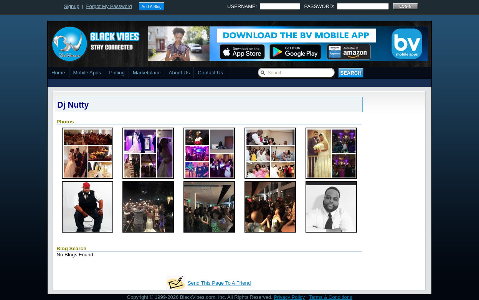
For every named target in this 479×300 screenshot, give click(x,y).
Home (58, 72)
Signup (71, 6)
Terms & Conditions (330, 297)
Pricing (117, 72)
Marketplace (147, 72)
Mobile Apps (87, 72)
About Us (179, 72)
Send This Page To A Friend (219, 283)
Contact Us (210, 72)
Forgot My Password (109, 6)
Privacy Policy (289, 297)
